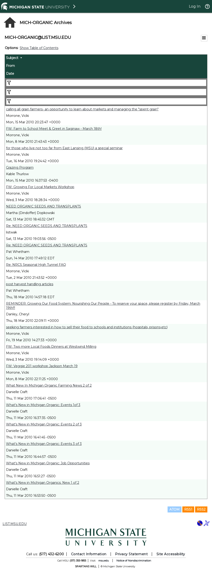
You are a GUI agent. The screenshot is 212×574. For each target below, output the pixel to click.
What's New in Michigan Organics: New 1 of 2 (42, 483)
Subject (12, 58)
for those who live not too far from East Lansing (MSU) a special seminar (64, 148)
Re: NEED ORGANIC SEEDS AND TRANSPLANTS (46, 226)
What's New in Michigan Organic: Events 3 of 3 (44, 444)
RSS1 (188, 509)
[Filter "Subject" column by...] (106, 83)
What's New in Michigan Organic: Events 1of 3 (43, 405)
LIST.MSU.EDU (15, 524)
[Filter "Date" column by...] (106, 101)
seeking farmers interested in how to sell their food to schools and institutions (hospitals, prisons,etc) (87, 327)
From (10, 66)
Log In (194, 6)
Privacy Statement (131, 554)
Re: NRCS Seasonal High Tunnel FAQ (36, 265)
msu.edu (103, 560)
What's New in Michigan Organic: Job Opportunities (48, 463)
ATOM (174, 509)
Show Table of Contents (39, 48)
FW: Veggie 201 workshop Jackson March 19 (42, 366)
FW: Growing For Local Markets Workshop (40, 187)
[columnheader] (106, 58)
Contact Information (88, 554)
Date (10, 73)
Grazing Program (20, 167)
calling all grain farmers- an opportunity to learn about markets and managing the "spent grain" (82, 109)
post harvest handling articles (29, 284)
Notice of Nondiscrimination (133, 560)
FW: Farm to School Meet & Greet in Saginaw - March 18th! (54, 129)
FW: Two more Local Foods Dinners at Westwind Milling (51, 346)
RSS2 (201, 509)
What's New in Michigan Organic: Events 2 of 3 (44, 424)
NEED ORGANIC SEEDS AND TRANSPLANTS (43, 206)
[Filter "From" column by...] (106, 92)
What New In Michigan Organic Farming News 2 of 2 (49, 385)
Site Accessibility (170, 554)
